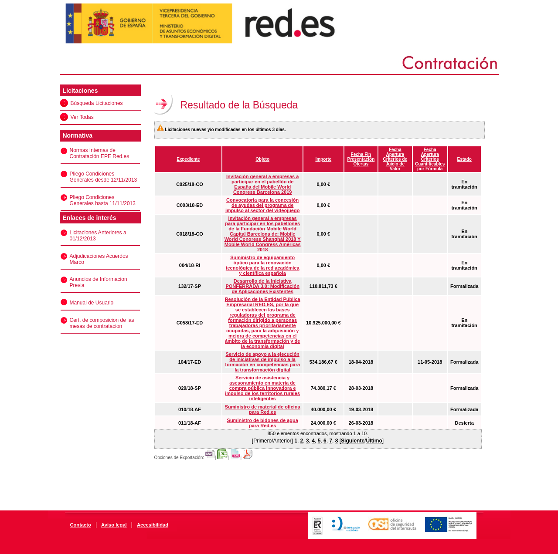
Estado (464, 159)
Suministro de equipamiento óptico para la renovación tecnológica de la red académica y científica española (262, 265)
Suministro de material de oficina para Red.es (262, 409)
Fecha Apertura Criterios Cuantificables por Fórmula (430, 159)
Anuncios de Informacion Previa (98, 282)
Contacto (80, 524)
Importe (323, 159)
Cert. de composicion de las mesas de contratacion (102, 323)
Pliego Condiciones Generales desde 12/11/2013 (103, 177)
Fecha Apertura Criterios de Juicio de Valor (395, 159)
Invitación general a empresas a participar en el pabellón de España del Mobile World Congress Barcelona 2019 (262, 184)
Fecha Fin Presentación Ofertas (360, 159)
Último (374, 441)
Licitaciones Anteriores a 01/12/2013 (98, 236)
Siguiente (352, 441)
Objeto (262, 159)
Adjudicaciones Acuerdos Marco (99, 259)
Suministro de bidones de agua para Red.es (262, 423)
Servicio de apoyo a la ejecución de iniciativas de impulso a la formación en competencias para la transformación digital (262, 361)
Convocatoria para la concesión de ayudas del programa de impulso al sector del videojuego (262, 205)
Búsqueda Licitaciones (97, 103)
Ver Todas (82, 117)
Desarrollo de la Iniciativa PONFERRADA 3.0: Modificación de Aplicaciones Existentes (262, 286)
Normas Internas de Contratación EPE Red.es (99, 153)
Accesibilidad (152, 524)
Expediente (188, 159)
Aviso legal (114, 524)
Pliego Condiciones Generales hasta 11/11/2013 (103, 200)
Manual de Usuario (92, 303)
